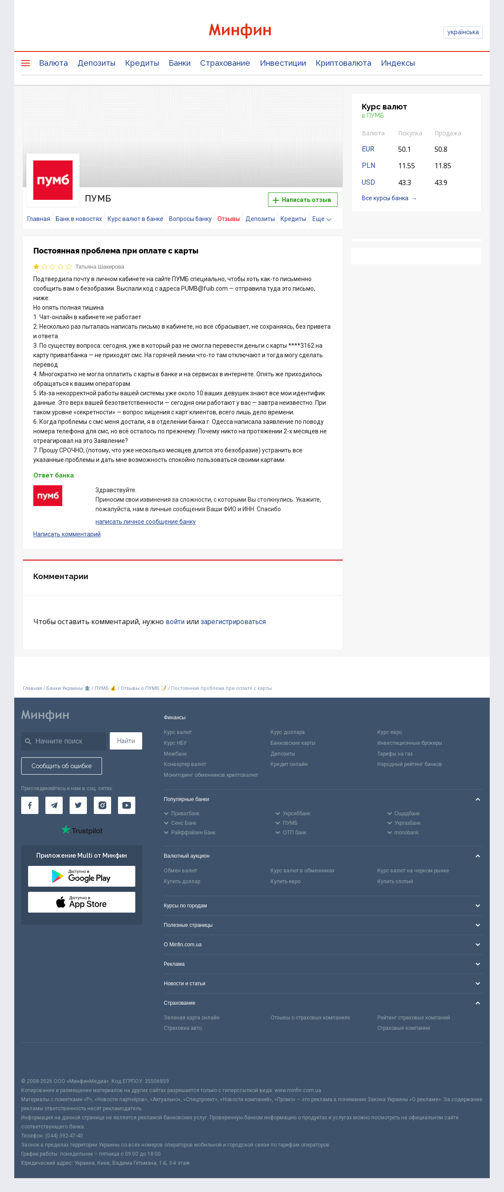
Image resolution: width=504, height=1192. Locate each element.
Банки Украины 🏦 (68, 688)
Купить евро (285, 881)
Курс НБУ (175, 743)
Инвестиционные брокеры (409, 743)
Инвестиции (283, 62)
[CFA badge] (40, 1060)
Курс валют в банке (135, 218)
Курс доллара (288, 732)
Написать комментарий (67, 534)
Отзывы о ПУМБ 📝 (144, 688)
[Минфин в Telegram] (54, 805)
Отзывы (228, 218)
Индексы (398, 62)
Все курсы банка (385, 198)
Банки (180, 62)
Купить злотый (395, 881)
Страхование (225, 62)
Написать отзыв (302, 199)
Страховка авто (183, 1028)
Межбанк (175, 754)
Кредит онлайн (289, 764)
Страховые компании (403, 1028)
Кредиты (142, 62)
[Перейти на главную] (252, 32)
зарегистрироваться (233, 622)
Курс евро (389, 732)
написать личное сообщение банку (146, 521)
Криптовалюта (343, 62)
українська (463, 32)
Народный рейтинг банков (409, 764)
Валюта (53, 62)
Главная (38, 218)
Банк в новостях (79, 218)
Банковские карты (293, 743)
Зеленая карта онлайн (192, 1018)
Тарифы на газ (395, 754)
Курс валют (178, 732)
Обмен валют (180, 871)
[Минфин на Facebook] (29, 805)
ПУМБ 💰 (105, 688)
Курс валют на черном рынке (413, 871)
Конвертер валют (185, 764)
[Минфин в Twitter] (78, 805)
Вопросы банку (190, 218)
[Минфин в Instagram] (102, 805)
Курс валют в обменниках (303, 871)
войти (175, 622)
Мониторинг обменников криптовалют (211, 775)
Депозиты (96, 62)
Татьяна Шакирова (100, 266)
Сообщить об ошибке (62, 766)
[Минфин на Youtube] (126, 805)
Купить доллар (182, 881)
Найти (126, 740)
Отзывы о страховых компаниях (310, 1018)
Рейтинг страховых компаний (413, 1018)
